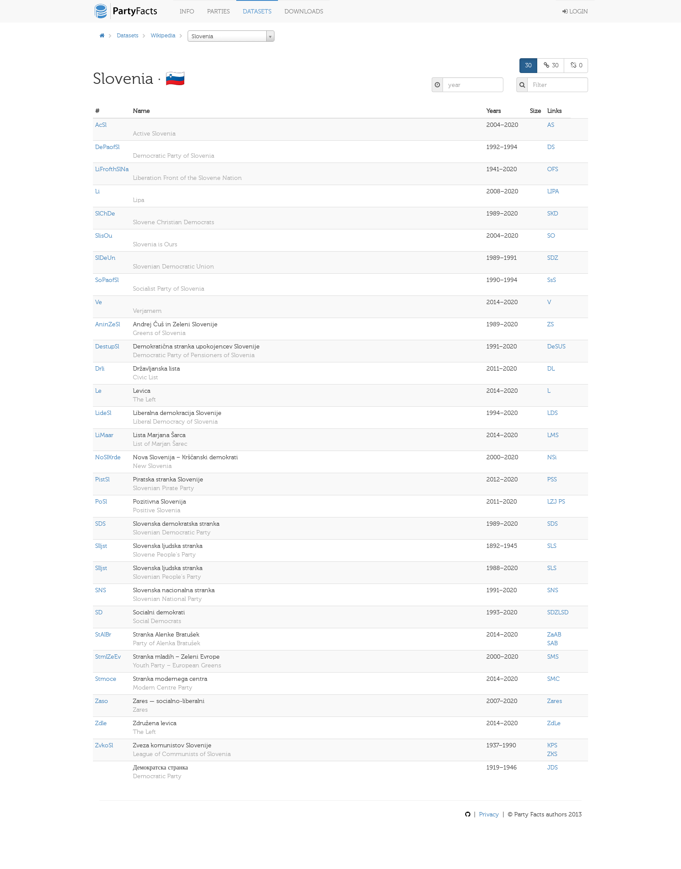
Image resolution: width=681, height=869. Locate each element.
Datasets (257, 11)
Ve (98, 302)
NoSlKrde (108, 457)
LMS (553, 435)
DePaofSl (107, 147)
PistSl (102, 479)
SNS (100, 590)
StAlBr (103, 634)
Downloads (303, 11)
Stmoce (105, 679)
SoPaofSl (107, 280)
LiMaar (104, 435)
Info (187, 11)
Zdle (101, 723)
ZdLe (554, 723)
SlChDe (105, 213)
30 (528, 65)
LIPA (553, 191)
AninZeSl (107, 324)
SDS (100, 523)
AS (550, 125)
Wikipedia (163, 35)
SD (98, 612)
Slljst (101, 546)
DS (551, 147)
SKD (552, 213)
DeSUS (556, 346)
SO (551, 235)
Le (98, 391)
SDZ (552, 258)
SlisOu (103, 235)
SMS (553, 656)
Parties (218, 11)
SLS (551, 546)
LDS (552, 413)
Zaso (101, 701)
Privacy (489, 814)
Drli (100, 368)
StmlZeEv (108, 656)
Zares (554, 701)
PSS (552, 479)
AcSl (100, 125)
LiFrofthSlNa (112, 169)
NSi (552, 457)
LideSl (103, 413)
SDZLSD (558, 612)
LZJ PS (556, 501)
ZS (550, 324)
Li (97, 191)
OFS (552, 169)
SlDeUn (105, 258)
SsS (551, 280)
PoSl (101, 501)
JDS (552, 767)
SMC (553, 679)
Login (575, 11)
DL (551, 368)
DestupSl (107, 346)
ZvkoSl (104, 745)
